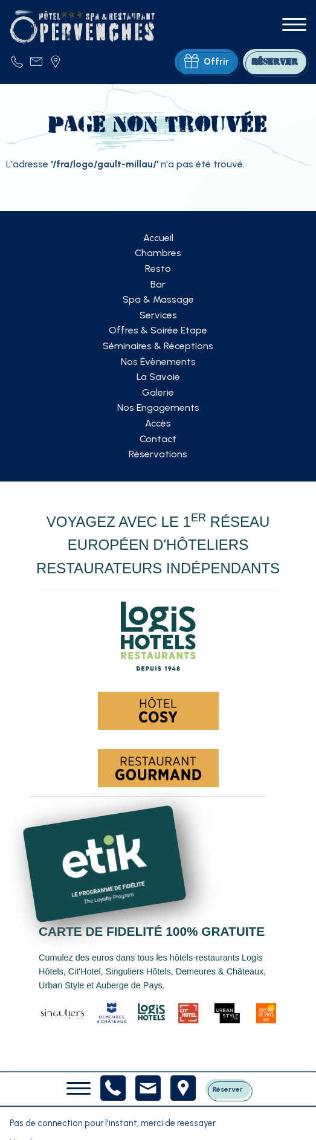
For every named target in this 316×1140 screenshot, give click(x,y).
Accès (158, 423)
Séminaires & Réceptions (158, 346)
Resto (158, 268)
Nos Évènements (158, 361)
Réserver (228, 1089)
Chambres (158, 253)
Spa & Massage (158, 299)
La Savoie (158, 376)
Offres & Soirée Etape (158, 330)
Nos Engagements (158, 407)
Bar (158, 284)
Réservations (158, 454)
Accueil (158, 237)
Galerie (158, 392)
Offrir (206, 61)
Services (158, 315)
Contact (158, 439)
